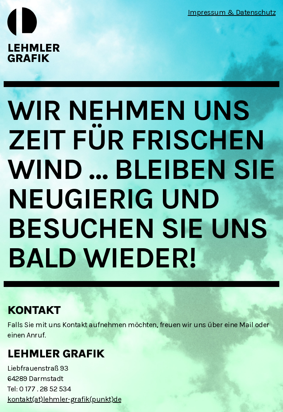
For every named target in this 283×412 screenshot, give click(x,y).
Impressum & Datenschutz (232, 12)
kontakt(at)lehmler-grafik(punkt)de (64, 399)
